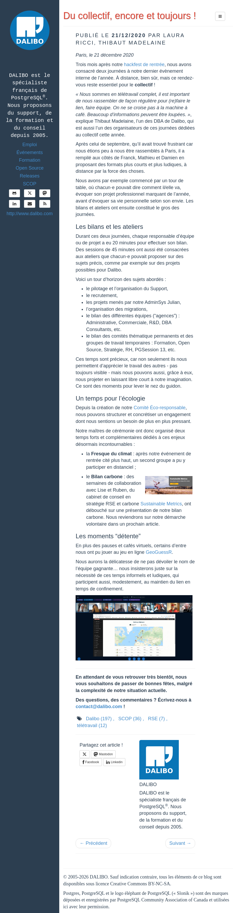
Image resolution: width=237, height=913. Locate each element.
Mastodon (103, 754)
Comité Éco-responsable (159, 407)
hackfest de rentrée (144, 64)
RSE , (157, 718)
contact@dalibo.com (99, 706)
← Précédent (93, 843)
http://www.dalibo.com (30, 213)
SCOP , (131, 718)
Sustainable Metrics (161, 503)
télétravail (92, 725)
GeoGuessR (159, 552)
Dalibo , (100, 718)
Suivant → (180, 843)
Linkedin (114, 762)
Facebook (90, 762)
